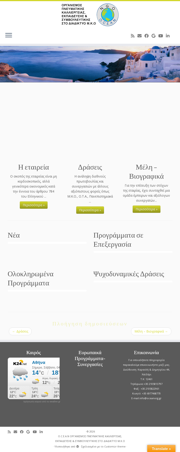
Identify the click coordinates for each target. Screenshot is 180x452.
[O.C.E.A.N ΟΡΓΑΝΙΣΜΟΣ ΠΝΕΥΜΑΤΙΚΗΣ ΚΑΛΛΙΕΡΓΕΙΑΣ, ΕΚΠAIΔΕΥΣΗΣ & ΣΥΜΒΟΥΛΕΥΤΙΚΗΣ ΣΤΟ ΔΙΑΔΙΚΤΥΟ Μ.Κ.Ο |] (90, 14)
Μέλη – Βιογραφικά (151, 331)
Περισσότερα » (34, 205)
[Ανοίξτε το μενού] (8, 35)
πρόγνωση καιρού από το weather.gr (41, 402)
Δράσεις (20, 331)
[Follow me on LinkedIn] (169, 35)
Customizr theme (115, 446)
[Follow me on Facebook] (148, 35)
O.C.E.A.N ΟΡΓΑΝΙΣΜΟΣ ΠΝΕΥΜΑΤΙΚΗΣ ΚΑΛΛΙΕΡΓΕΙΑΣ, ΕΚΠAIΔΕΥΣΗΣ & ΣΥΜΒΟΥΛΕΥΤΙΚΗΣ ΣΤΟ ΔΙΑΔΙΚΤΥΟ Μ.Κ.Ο (90, 438)
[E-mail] (141, 35)
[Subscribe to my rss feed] (134, 35)
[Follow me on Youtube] (162, 35)
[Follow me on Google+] (155, 35)
